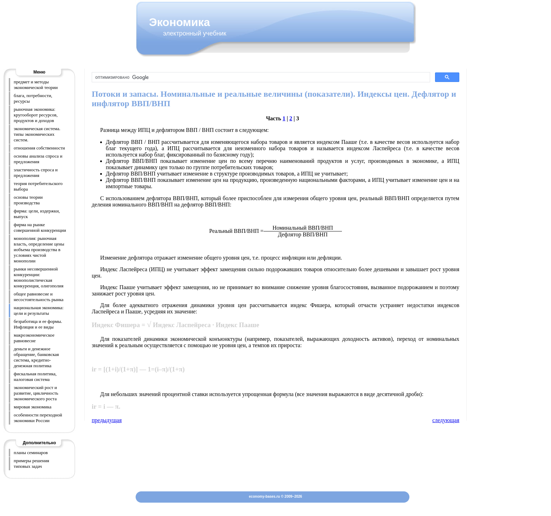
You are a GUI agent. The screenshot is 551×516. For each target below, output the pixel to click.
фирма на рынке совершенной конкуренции (40, 227)
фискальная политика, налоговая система (35, 376)
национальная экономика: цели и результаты (39, 310)
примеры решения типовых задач (31, 463)
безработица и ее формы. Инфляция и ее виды (38, 324)
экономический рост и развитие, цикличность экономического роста (36, 393)
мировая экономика (32, 406)
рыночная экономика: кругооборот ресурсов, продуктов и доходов (36, 115)
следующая (445, 420)
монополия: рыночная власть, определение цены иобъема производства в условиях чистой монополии (39, 249)
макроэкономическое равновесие (34, 337)
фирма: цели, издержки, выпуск (37, 213)
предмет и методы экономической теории (36, 84)
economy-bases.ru (264, 496)
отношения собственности (39, 148)
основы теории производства (28, 200)
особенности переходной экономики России (38, 417)
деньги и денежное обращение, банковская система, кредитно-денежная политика (36, 357)
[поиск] (260, 77)
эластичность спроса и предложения (36, 172)
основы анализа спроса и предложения (38, 158)
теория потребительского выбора (38, 186)
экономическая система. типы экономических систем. (37, 134)
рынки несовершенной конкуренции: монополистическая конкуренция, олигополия (38, 277)
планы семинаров (31, 452)
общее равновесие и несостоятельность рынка (39, 296)
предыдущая (107, 420)
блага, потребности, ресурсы (33, 98)
